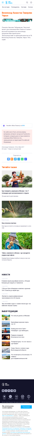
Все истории (5, 7)
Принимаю (26, 407)
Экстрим (23, 7)
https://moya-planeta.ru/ (8, 415)
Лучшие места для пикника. (10, 196)
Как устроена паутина (9, 223)
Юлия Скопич (5, 220)
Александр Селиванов (8, 147)
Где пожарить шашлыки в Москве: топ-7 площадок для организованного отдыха (15, 192)
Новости (6, 275)
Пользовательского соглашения (10, 428)
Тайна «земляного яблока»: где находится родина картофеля (16, 254)
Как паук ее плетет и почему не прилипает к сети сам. (16, 227)
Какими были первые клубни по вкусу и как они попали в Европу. (16, 259)
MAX (23, 125)
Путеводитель (15, 7)
